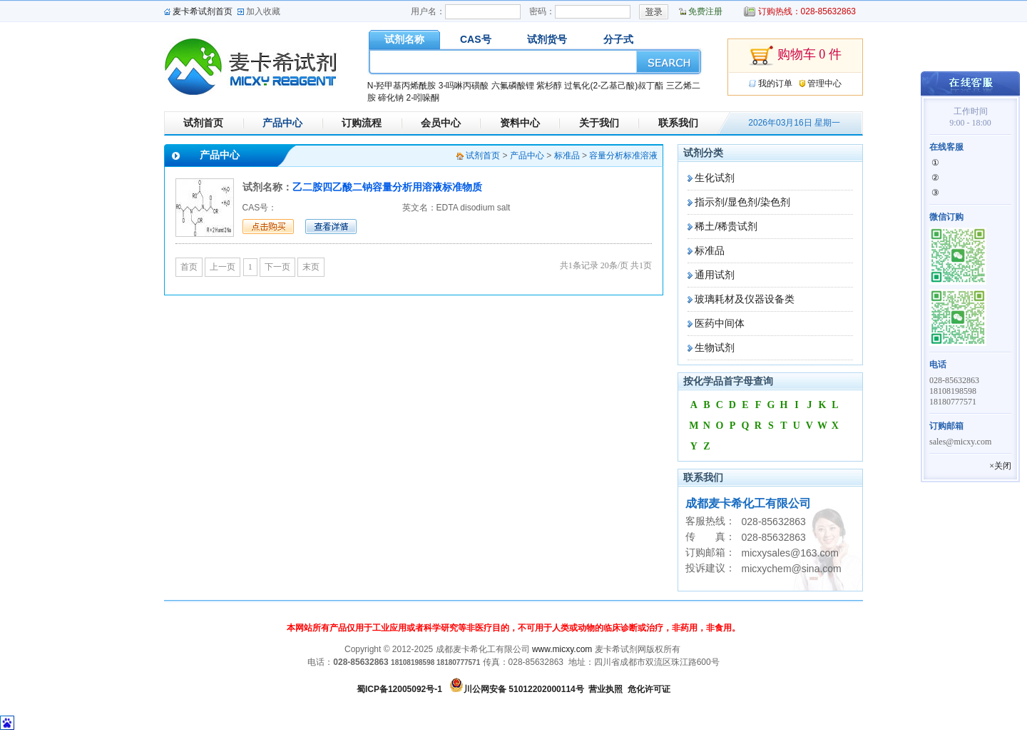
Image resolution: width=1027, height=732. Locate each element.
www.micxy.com (562, 649)
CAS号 (475, 39)
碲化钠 (391, 98)
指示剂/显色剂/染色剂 (742, 202)
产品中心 (282, 122)
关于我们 (599, 122)
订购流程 (362, 122)
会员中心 (441, 122)
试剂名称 (404, 39)
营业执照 (605, 689)
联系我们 (678, 122)
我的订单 (775, 83)
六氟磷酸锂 (512, 86)
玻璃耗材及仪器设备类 (744, 299)
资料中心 (520, 122)
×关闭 (1000, 466)
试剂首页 (203, 122)
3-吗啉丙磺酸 (464, 86)
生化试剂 (715, 177)
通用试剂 (715, 274)
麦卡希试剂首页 (203, 11)
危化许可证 (649, 689)
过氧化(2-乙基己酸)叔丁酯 (613, 86)
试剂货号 (547, 39)
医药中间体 (720, 323)
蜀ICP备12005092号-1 (399, 689)
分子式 (618, 39)
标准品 (710, 250)
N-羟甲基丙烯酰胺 (401, 86)
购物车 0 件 (795, 55)
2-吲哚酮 (422, 98)
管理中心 (824, 83)
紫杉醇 (549, 86)
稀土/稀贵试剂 (726, 226)
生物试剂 (715, 347)
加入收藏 (263, 11)
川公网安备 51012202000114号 (524, 689)
